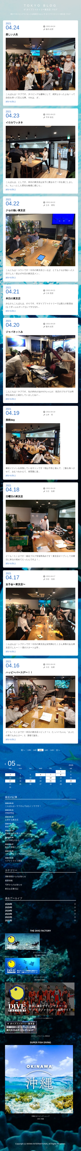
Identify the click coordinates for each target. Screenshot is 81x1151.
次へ (58, 750)
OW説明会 (40, 811)
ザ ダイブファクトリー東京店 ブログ (40, 9)
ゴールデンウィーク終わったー (40, 852)
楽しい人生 (12, 34)
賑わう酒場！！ (40, 845)
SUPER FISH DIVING (40, 1042)
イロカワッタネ (14, 122)
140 (34, 750)
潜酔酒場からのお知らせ (15, 876)
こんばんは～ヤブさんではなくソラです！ (40, 804)
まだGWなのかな (40, 838)
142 (46, 750)
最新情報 (9, 880)
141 (40, 750)
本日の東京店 (13, 298)
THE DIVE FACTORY (40, 931)
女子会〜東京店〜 (15, 584)
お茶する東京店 (40, 818)
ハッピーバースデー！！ (19, 672)
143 (52, 750)
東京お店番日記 (11, 889)
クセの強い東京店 (15, 210)
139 (29, 750)
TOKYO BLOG (40, 5)
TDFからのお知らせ (13, 885)
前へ (23, 750)
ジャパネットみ (14, 331)
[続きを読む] (10, 101)
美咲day (10, 420)
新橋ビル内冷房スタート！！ (40, 831)
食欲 (40, 825)
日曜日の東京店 (14, 496)
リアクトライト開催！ (40, 859)
